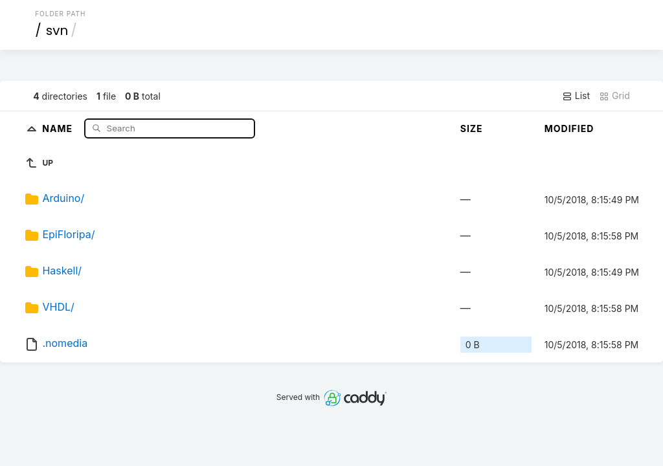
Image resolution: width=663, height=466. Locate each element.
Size (471, 128)
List (576, 96)
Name (58, 127)
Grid (614, 96)
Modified (569, 128)
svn (57, 30)
